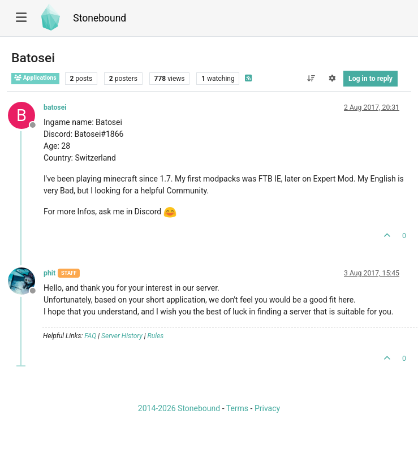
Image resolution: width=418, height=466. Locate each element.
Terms (237, 408)
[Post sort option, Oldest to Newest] (310, 79)
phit (49, 273)
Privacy (267, 408)
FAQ (90, 336)
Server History (122, 336)
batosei (55, 107)
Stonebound (99, 18)
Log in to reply (370, 79)
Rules (156, 336)
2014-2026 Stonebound (179, 408)
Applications (35, 77)
